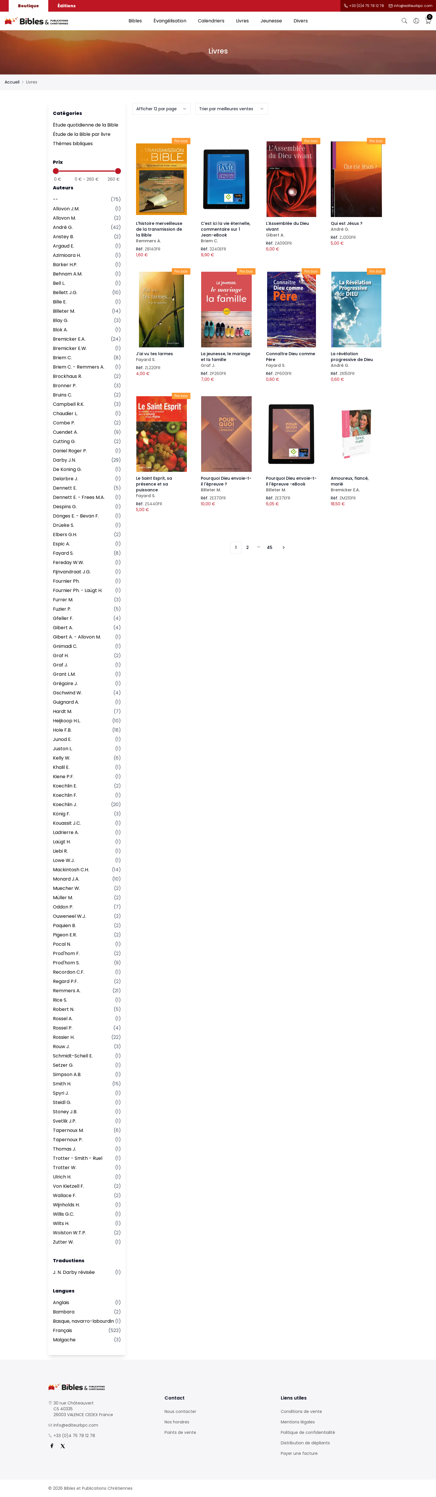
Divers (301, 20)
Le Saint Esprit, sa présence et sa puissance (161, 487)
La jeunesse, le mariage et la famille (226, 359)
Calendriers (211, 20)
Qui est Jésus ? (356, 226)
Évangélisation (169, 20)
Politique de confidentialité (308, 1432)
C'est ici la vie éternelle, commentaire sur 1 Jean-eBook (226, 232)
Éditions (67, 6)
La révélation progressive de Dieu (356, 359)
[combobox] (162, 109)
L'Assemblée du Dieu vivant (291, 229)
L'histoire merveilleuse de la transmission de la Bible (161, 232)
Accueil (12, 82)
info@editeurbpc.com (413, 5)
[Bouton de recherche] (404, 21)
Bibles (135, 20)
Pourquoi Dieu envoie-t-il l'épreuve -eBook (291, 484)
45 (269, 547)
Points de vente (180, 1432)
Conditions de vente (301, 1411)
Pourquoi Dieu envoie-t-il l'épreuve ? (226, 484)
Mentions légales (298, 1422)
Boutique (28, 6)
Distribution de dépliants (305, 1443)
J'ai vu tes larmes (161, 356)
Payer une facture (299, 1453)
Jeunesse (271, 20)
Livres (242, 20)
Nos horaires (177, 1422)
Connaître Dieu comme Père (291, 359)
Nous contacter (180, 1411)
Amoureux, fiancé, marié (356, 484)
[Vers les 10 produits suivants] (283, 547)
